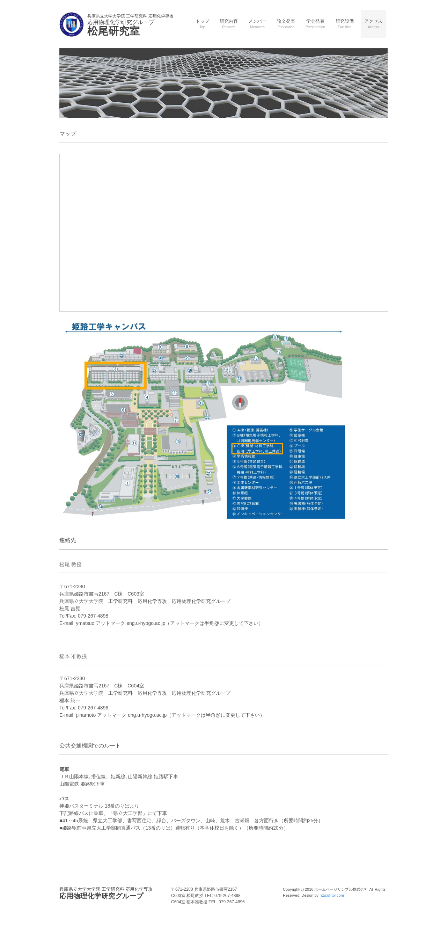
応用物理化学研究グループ (106, 893)
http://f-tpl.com (332, 895)
